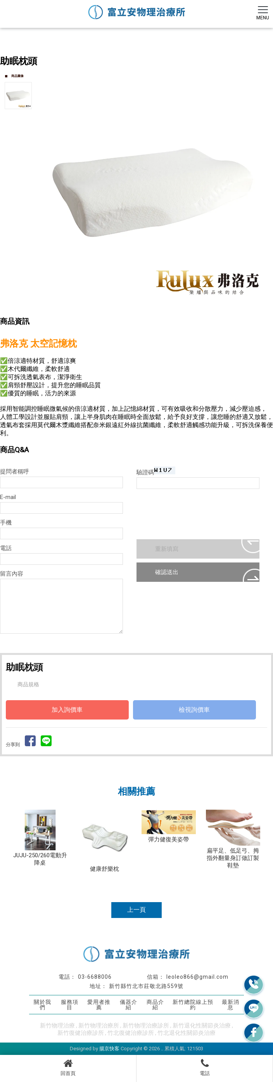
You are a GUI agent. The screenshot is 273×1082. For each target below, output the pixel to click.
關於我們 (42, 1004)
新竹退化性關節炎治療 (202, 1025)
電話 (204, 1067)
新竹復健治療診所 (80, 1032)
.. (162, 1048)
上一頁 (136, 909)
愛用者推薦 (99, 1004)
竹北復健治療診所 (130, 1032)
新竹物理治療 (57, 1025)
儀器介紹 (128, 1004)
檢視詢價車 (194, 709)
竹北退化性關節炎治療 (186, 1032)
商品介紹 (155, 1004)
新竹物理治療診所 (146, 1025)
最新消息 (230, 1004)
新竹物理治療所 (98, 1025)
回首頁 (68, 1067)
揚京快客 (109, 1048)
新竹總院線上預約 (193, 1004)
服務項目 (69, 1004)
